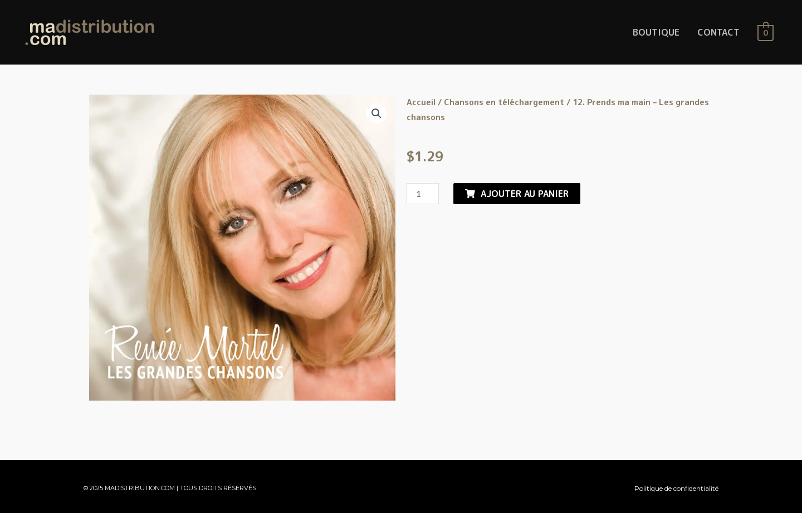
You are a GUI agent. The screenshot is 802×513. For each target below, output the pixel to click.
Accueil (421, 102)
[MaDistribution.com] (89, 32)
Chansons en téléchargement (504, 102)
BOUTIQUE (656, 32)
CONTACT (718, 32)
